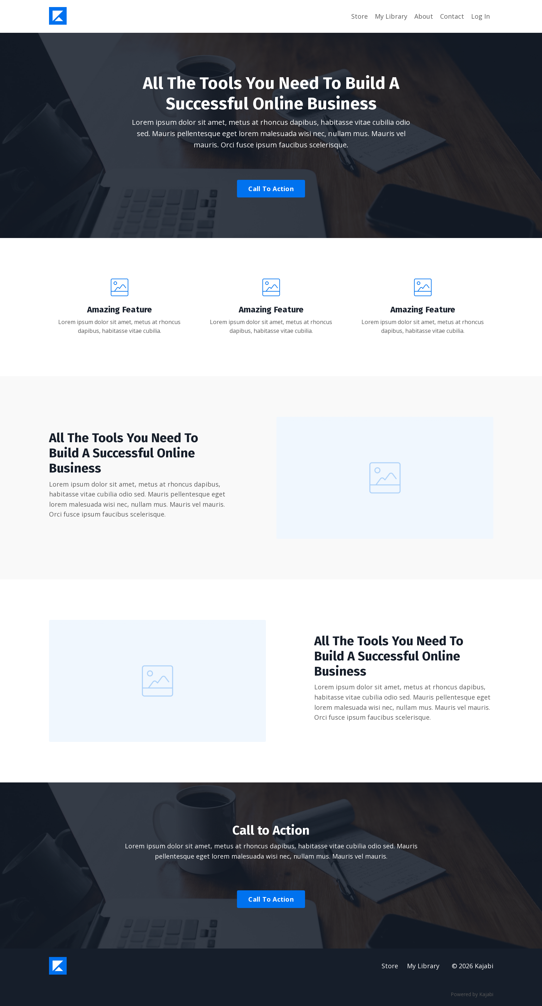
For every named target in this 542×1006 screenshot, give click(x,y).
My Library (391, 16)
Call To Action (271, 188)
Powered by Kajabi (472, 994)
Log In (480, 16)
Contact (452, 16)
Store (359, 16)
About (423, 16)
